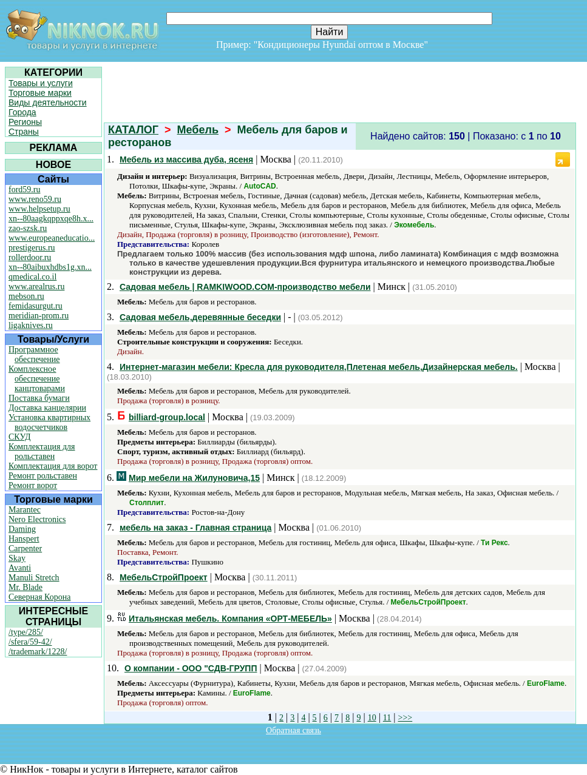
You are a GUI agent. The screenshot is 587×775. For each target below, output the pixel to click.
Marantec (24, 509)
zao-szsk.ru (27, 228)
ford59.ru (24, 189)
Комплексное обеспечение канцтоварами (36, 378)
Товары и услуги (40, 83)
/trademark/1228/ (37, 651)
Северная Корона (39, 597)
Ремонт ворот (32, 485)
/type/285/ (25, 632)
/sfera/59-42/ (30, 641)
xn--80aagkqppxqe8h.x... (50, 218)
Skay (16, 558)
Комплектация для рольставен (41, 451)
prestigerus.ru (31, 247)
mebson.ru (26, 296)
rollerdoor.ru (29, 257)
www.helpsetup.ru (39, 208)
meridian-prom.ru (38, 315)
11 (387, 717)
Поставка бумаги (39, 398)
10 (372, 717)
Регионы (25, 122)
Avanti (19, 567)
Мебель (198, 130)
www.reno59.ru (34, 199)
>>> (405, 717)
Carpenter (25, 548)
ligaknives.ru (30, 325)
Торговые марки (40, 93)
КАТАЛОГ (133, 130)
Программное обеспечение (34, 354)
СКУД (19, 436)
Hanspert (23, 538)
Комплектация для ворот (52, 466)
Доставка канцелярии (47, 407)
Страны (23, 131)
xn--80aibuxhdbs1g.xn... (50, 267)
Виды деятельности (47, 102)
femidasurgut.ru (35, 305)
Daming (22, 529)
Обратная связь (293, 730)
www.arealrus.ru (36, 286)
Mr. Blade (25, 587)
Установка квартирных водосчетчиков (49, 422)
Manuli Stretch (33, 577)
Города (22, 112)
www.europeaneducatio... (51, 238)
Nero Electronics (37, 519)
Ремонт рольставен (42, 475)
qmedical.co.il (32, 276)
